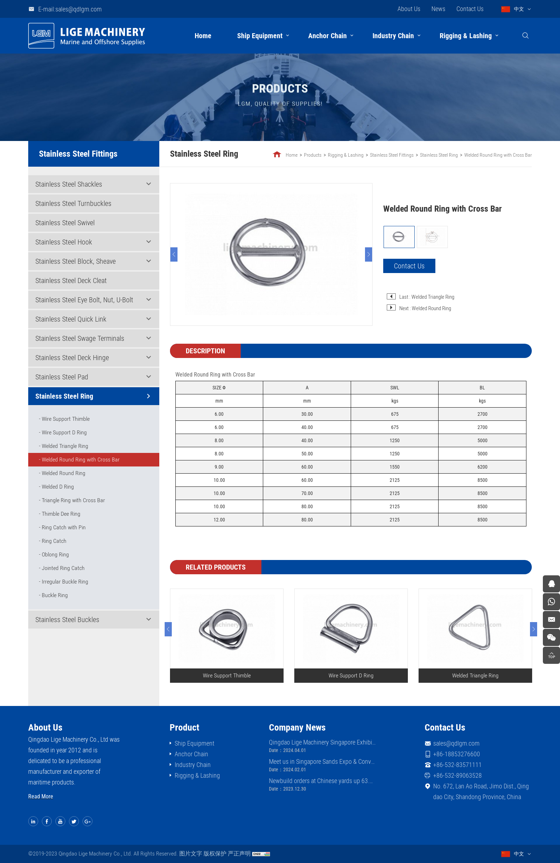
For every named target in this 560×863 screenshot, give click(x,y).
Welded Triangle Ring (65, 446)
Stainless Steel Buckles (67, 619)
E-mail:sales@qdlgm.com (70, 9)
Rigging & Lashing (466, 35)
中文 (519, 9)
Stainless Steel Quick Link (70, 319)
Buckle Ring (55, 595)
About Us (409, 8)
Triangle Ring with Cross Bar (73, 500)
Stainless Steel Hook (63, 242)
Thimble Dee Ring (61, 513)
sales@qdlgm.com (456, 743)
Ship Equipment (259, 35)
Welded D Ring (58, 486)
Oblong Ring (55, 554)
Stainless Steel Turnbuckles (73, 203)
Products (313, 155)
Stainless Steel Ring (64, 396)
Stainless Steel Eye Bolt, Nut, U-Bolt (84, 300)
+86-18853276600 (456, 754)
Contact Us (470, 8)
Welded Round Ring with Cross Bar (81, 459)
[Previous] (174, 254)
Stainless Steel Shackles (68, 184)
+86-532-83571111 (457, 764)
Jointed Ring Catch (63, 568)
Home (203, 35)
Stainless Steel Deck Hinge (72, 357)
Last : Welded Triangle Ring (427, 297)
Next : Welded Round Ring (425, 308)
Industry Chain (393, 35)
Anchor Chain (327, 35)
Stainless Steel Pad (61, 377)
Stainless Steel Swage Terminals (79, 338)
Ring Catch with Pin (64, 527)
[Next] (368, 254)
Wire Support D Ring (64, 432)
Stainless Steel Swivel (65, 222)
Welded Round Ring (63, 473)
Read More (40, 796)
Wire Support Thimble (66, 418)
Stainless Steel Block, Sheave (75, 261)
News (438, 8)
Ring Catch (54, 541)
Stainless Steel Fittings (392, 155)
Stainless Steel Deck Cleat (71, 280)
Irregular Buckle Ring (65, 581)
